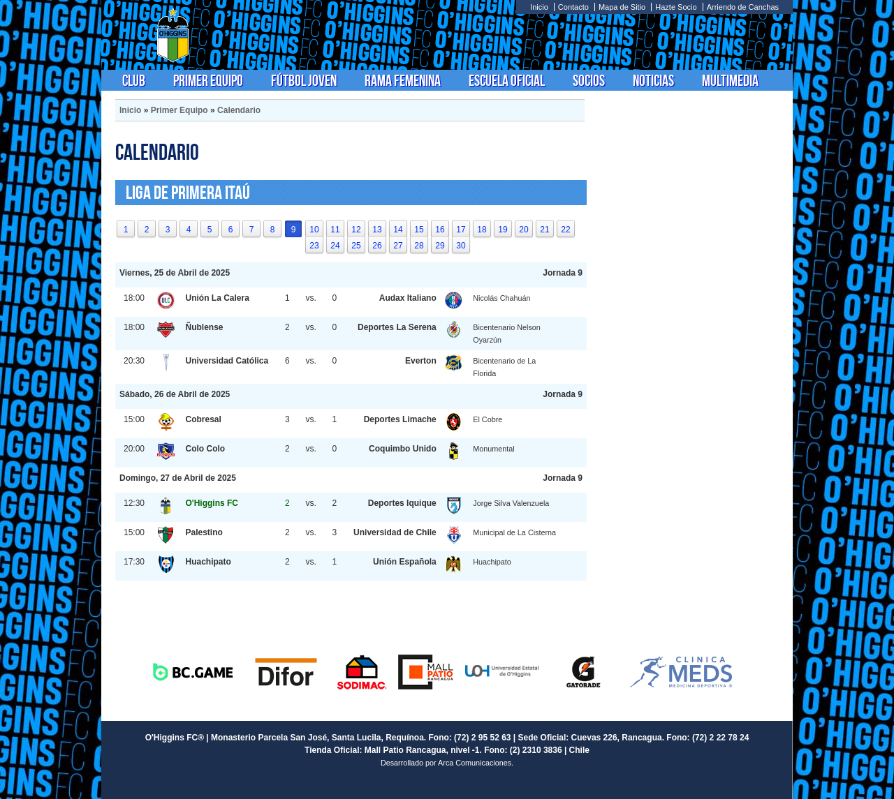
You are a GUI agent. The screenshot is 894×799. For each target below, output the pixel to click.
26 (376, 246)
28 (418, 246)
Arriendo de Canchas (743, 7)
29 (439, 246)
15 (418, 229)
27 (397, 246)
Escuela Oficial (507, 80)
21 (544, 229)
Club (133, 80)
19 (502, 229)
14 (397, 229)
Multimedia (730, 80)
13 (376, 229)
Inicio (539, 7)
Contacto (573, 7)
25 (355, 246)
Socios (589, 80)
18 (481, 229)
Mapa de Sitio (622, 7)
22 (565, 229)
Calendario (239, 110)
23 (313, 246)
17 (460, 229)
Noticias (653, 80)
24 (334, 246)
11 (334, 229)
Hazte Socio (675, 7)
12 (355, 229)
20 (523, 229)
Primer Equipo (208, 80)
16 (439, 229)
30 (460, 246)
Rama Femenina (403, 80)
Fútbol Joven (304, 80)
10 (313, 229)
